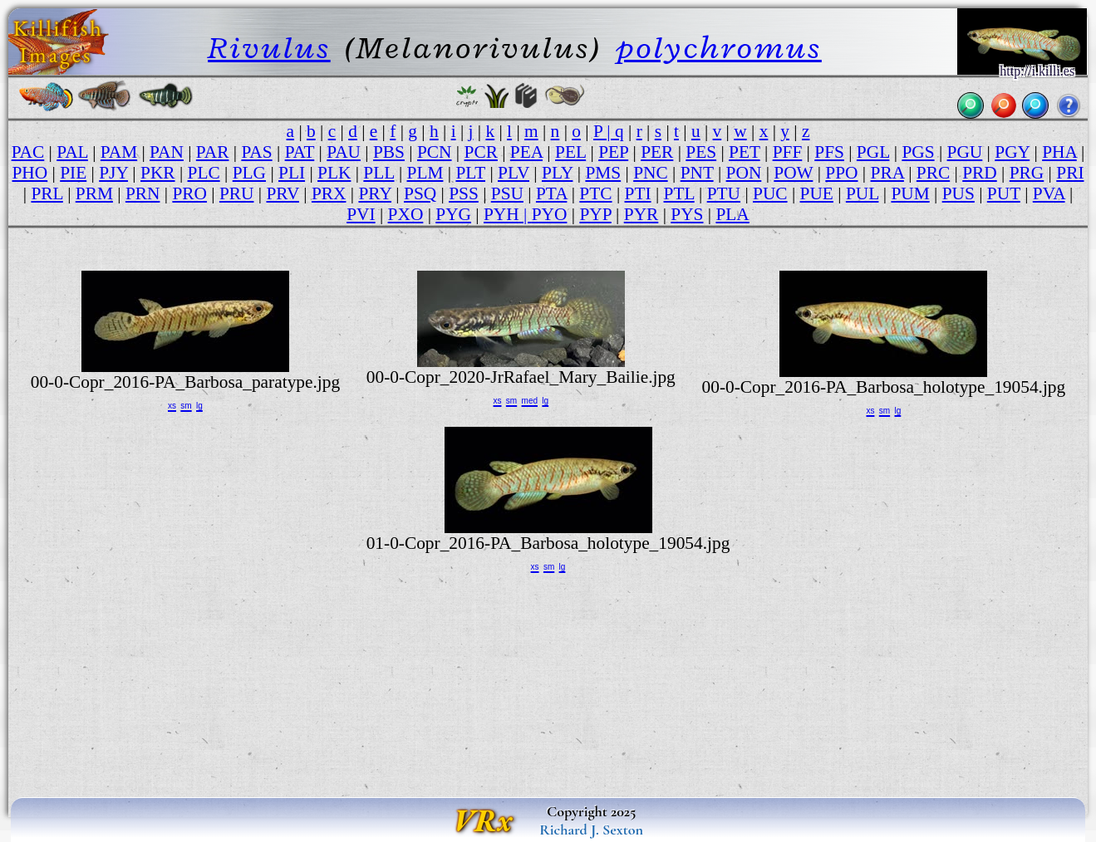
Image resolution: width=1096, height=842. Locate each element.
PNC (650, 173)
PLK (334, 173)
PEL (570, 152)
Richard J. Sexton (591, 829)
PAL (72, 152)
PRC (933, 173)
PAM (119, 152)
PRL (46, 193)
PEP (613, 152)
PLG (249, 173)
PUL (862, 193)
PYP (595, 214)
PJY (113, 173)
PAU (344, 152)
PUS (958, 193)
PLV (513, 173)
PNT (697, 173)
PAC (28, 152)
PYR (641, 214)
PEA (526, 152)
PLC (204, 173)
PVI (360, 214)
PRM (94, 193)
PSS (464, 193)
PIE (73, 173)
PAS (256, 152)
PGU (965, 152)
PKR (157, 173)
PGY (1012, 152)
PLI (291, 173)
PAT (300, 152)
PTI (638, 193)
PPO (841, 173)
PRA (887, 173)
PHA (1059, 152)
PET (744, 152)
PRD (979, 173)
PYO (550, 214)
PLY (557, 173)
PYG (453, 214)
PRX (329, 193)
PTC (595, 193)
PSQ (420, 193)
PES (701, 152)
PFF (788, 152)
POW (793, 173)
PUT (1003, 193)
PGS (918, 152)
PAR (212, 152)
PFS (829, 152)
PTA (551, 193)
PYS (687, 214)
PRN (142, 193)
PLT (470, 173)
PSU (507, 193)
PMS (603, 173)
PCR (481, 152)
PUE (816, 193)
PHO (29, 173)
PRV (282, 193)
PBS (389, 152)
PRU (236, 193)
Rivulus (269, 47)
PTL (679, 193)
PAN (167, 152)
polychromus (719, 47)
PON (744, 173)
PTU (723, 193)
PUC (770, 193)
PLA (732, 214)
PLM (425, 173)
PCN (434, 152)
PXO (406, 214)
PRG (1027, 173)
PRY (374, 193)
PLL (378, 173)
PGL (873, 152)
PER (657, 152)
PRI (1070, 173)
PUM (910, 193)
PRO (189, 193)
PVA (1049, 193)
